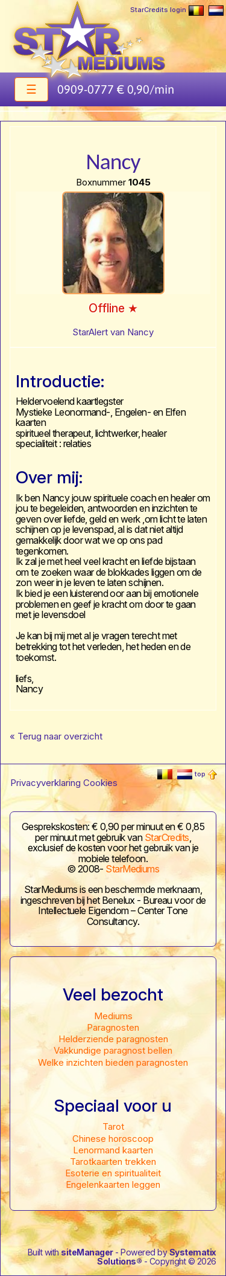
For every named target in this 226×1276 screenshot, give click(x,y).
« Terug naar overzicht (56, 736)
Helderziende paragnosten (113, 1039)
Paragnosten (113, 1027)
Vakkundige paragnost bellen (113, 1050)
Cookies (100, 782)
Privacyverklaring (45, 782)
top (206, 774)
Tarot (113, 1126)
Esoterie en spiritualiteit (113, 1173)
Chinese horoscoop (113, 1138)
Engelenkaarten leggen (113, 1184)
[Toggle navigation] (31, 89)
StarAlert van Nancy (113, 332)
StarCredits (167, 837)
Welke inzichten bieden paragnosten (113, 1062)
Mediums (113, 1016)
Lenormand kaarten (113, 1150)
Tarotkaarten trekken (113, 1161)
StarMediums (132, 869)
